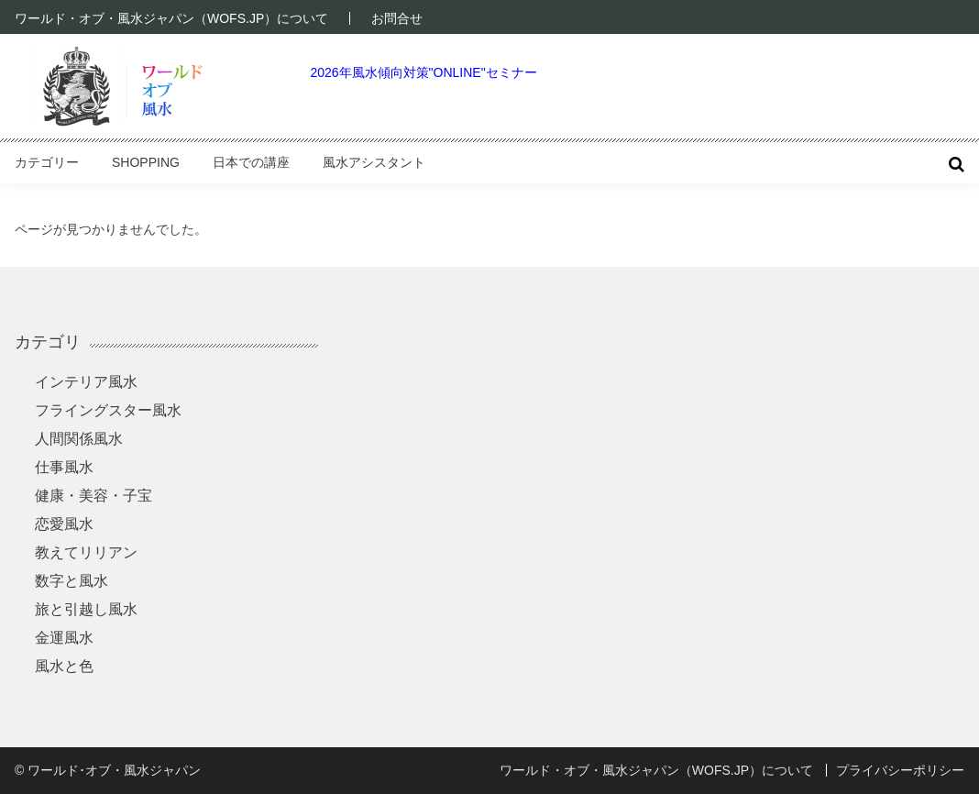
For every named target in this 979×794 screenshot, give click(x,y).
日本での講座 (251, 162)
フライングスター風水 (108, 410)
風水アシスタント (374, 162)
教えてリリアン (86, 552)
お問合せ (397, 18)
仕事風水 (64, 467)
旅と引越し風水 (86, 609)
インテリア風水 (86, 382)
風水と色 (64, 666)
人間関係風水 (79, 439)
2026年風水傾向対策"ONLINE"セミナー (423, 72)
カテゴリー (47, 162)
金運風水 (64, 637)
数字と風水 (71, 581)
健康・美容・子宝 (93, 495)
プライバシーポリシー (900, 770)
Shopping (146, 162)
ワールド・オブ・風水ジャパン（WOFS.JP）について (171, 18)
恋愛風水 (64, 524)
